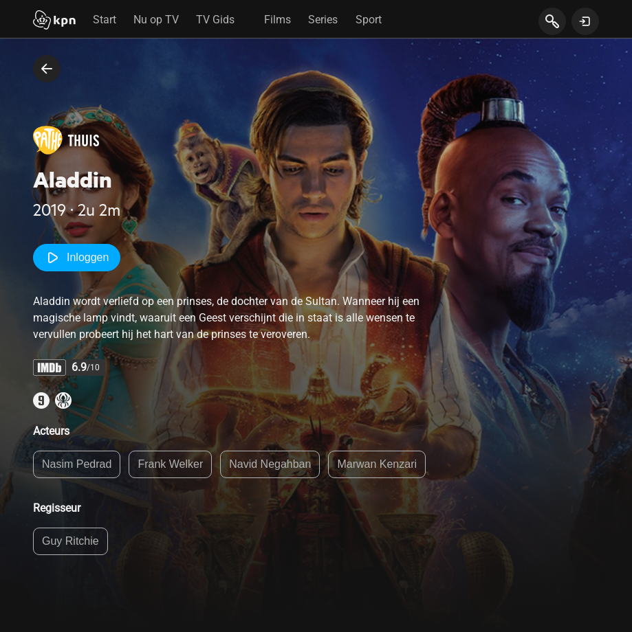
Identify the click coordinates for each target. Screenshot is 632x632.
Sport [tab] (369, 19)
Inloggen (77, 257)
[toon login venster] (585, 21)
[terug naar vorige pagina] (47, 68)
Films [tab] (277, 19)
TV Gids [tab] (215, 19)
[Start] (54, 21)
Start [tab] (104, 19)
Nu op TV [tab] (156, 19)
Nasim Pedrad (76, 464)
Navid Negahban (270, 464)
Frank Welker (170, 464)
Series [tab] (323, 19)
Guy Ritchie (70, 541)
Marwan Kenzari (377, 464)
